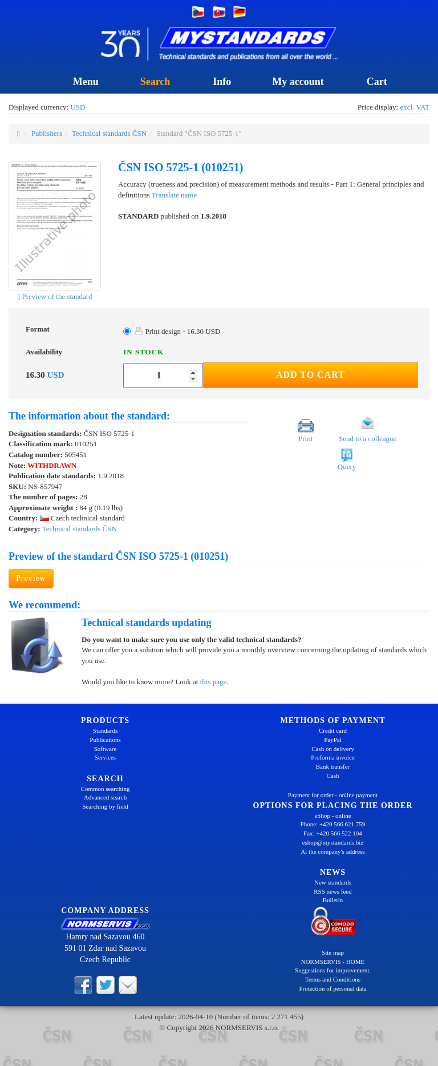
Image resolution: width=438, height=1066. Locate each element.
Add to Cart (310, 374)
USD (77, 107)
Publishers (46, 133)
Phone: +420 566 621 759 (333, 824)
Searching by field (105, 806)
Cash (333, 775)
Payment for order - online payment (333, 795)
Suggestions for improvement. (333, 970)
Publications (105, 739)
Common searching (105, 788)
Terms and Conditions (332, 979)
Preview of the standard (54, 296)
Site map (333, 952)
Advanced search (105, 797)
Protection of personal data (332, 988)
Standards (105, 730)
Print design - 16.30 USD (177, 331)
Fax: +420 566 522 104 (332, 833)
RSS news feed (333, 891)
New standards (332, 882)
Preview (31, 578)
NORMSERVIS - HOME (333, 961)
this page (213, 681)
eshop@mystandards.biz (333, 842)
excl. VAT (414, 107)
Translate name (174, 195)
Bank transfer (333, 766)
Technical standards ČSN (109, 133)
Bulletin (333, 900)
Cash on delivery (332, 748)
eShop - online (332, 815)
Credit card (333, 730)
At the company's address (332, 851)
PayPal (333, 739)
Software (105, 748)
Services (105, 757)
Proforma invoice (333, 757)
